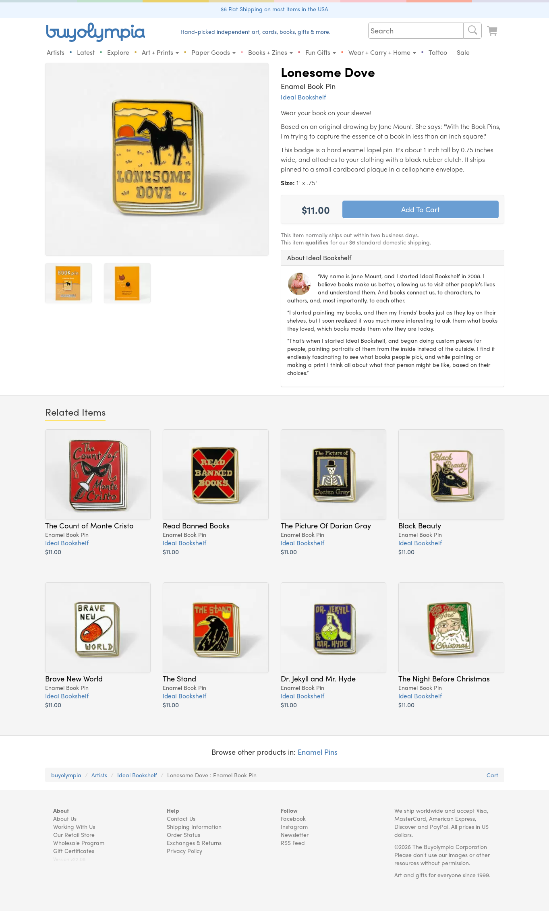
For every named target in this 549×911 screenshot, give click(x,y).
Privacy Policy (184, 851)
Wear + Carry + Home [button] (382, 52)
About (61, 810)
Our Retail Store (74, 834)
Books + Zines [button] (270, 52)
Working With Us (74, 826)
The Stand (179, 678)
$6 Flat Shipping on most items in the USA (274, 9)
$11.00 (53, 551)
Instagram (294, 826)
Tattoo (438, 52)
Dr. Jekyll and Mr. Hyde (318, 678)
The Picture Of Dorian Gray (326, 525)
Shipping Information (194, 826)
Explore (118, 52)
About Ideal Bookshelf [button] (319, 257)
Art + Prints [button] (160, 52)
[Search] (472, 31)
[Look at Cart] (493, 31)
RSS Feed (293, 843)
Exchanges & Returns (194, 843)
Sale (463, 52)
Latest (86, 52)
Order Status (183, 834)
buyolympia (66, 775)
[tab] (392, 257)
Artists (55, 52)
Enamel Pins (318, 752)
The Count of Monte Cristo (89, 525)
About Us (65, 818)
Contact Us (181, 818)
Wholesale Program (78, 843)
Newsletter (295, 834)
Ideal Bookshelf (303, 96)
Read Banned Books (196, 525)
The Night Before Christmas (444, 678)
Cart (492, 775)
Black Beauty (419, 525)
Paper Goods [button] (213, 52)
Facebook (293, 818)
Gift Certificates (73, 851)
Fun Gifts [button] (320, 52)
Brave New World (74, 678)
